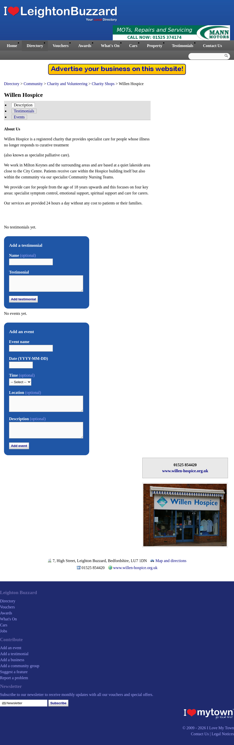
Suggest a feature (14, 672)
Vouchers (60, 46)
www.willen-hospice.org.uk (185, 471)
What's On (110, 46)
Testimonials (182, 46)
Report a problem (14, 678)
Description (23, 105)
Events (19, 117)
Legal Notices (223, 734)
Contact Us (212, 46)
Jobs (3, 631)
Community (33, 84)
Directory (35, 46)
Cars (133, 46)
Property (154, 46)
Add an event (10, 648)
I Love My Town (220, 728)
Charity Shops (103, 84)
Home (12, 46)
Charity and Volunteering (67, 84)
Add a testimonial (14, 654)
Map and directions (170, 561)
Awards (84, 46)
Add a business (12, 660)
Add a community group (19, 666)
